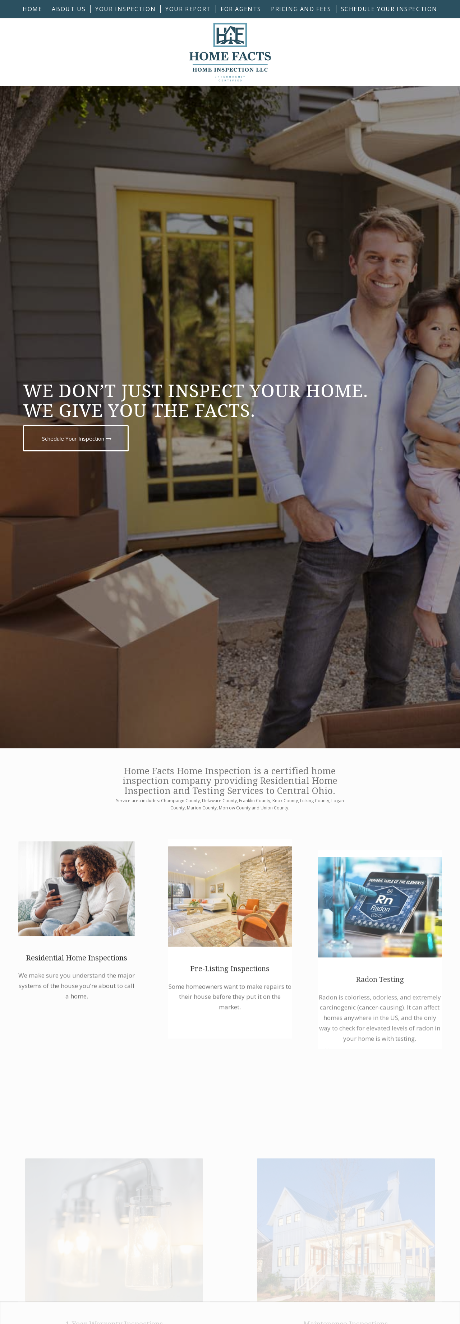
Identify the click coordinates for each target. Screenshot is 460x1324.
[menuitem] (32, 9)
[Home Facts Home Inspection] (230, 52)
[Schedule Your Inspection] (76, 438)
